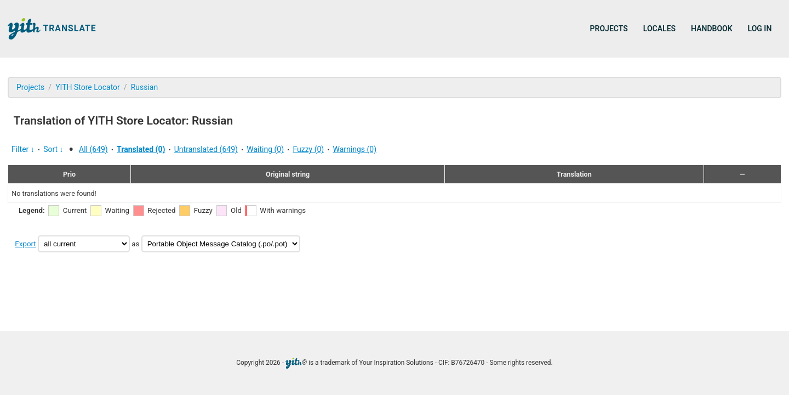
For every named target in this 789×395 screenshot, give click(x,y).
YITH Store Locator (87, 87)
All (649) (93, 149)
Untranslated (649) (206, 149)
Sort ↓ (53, 149)
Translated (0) (141, 149)
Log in (760, 28)
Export (25, 244)
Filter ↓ (23, 149)
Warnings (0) (355, 149)
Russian (144, 87)
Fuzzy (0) (308, 149)
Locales (659, 28)
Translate (52, 29)
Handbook (711, 28)
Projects (609, 28)
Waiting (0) (265, 149)
